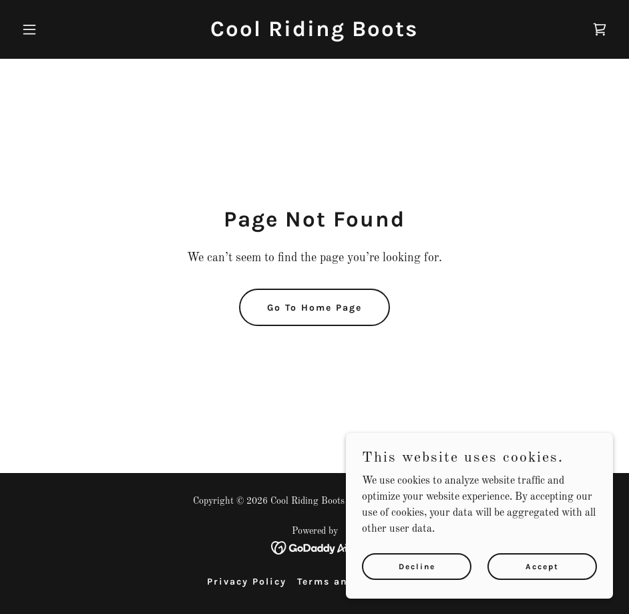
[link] (314, 33)
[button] (61, 29)
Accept (542, 566)
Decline (417, 566)
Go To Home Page (314, 307)
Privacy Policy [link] (246, 581)
